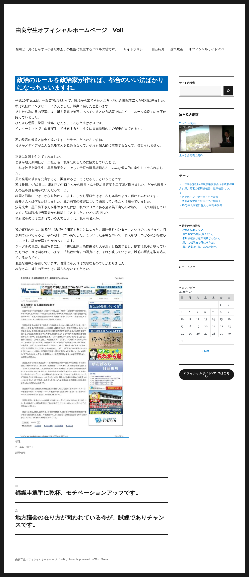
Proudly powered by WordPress (88, 559)
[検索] (228, 91)
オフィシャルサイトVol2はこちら (206, 374)
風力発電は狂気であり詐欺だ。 (200, 246)
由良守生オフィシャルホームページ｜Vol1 (69, 30)
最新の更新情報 (191, 225)
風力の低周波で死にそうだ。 (199, 242)
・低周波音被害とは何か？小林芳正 (200, 201)
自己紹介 (158, 49)
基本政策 (176, 49)
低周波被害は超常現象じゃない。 (202, 238)
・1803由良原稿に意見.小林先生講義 (200, 205)
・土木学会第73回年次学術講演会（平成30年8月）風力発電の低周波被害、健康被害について (206, 188)
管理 (17, 441)
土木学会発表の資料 (191, 155)
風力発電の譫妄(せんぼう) (197, 234)
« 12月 (205, 351)
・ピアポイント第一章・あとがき (198, 197)
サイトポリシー (135, 49)
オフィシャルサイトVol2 (206, 49)
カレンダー (188, 287)
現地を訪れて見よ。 (194, 230)
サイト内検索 (187, 83)
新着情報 (20, 452)
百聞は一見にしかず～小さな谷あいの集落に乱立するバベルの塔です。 (66, 49)
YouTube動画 (187, 123)
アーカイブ (188, 267)
